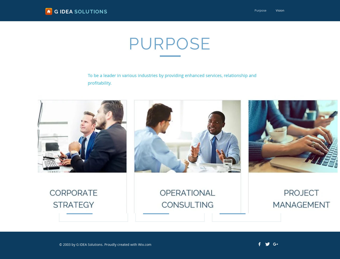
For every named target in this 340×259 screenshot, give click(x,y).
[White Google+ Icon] (275, 244)
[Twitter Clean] (267, 244)
